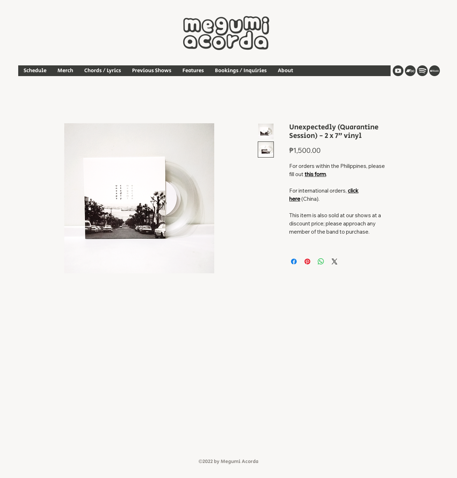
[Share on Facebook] (294, 261)
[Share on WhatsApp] (321, 261)
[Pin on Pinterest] (307, 261)
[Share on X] (334, 261)
